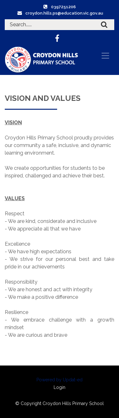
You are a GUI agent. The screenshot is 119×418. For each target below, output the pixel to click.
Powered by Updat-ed (59, 379)
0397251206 (63, 6)
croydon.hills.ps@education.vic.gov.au (64, 13)
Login (59, 387)
